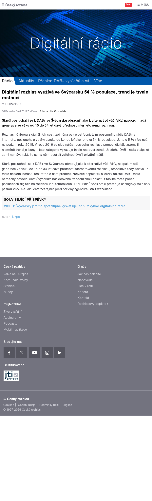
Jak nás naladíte (89, 359)
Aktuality (26, 80)
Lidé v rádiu (86, 371)
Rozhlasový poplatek (93, 389)
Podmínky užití (49, 490)
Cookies (8, 490)
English (67, 490)
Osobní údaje (27, 490)
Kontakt (83, 383)
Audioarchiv (12, 403)
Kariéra (83, 377)
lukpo (16, 302)
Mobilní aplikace (15, 415)
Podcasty (10, 409)
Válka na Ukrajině (16, 359)
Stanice (9, 371)
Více (100, 80)
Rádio (7, 80)
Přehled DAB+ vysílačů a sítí (64, 80)
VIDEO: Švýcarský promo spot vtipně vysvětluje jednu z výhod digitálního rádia (64, 291)
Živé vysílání (12, 397)
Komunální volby (16, 365)
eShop (8, 377)
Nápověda (85, 365)
